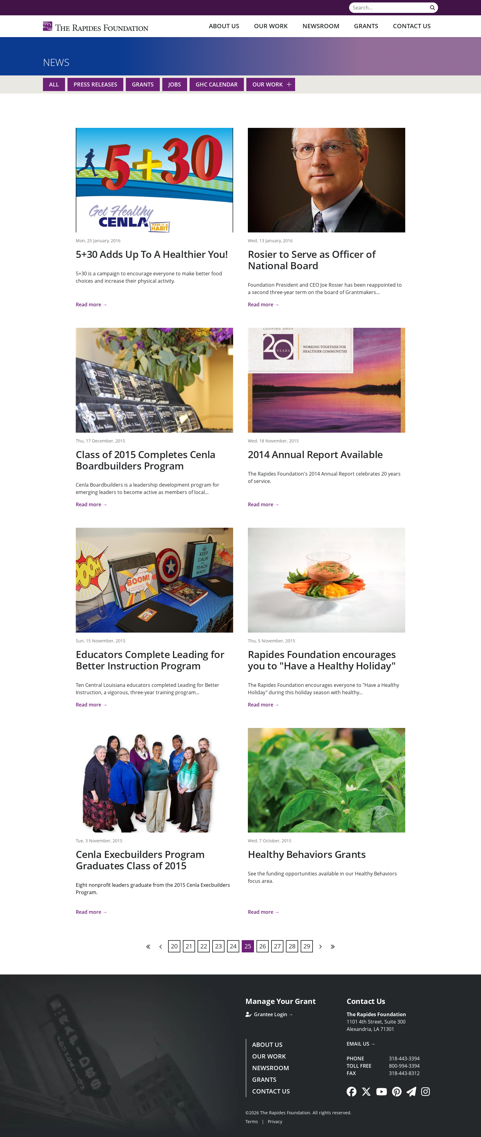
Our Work (271, 26)
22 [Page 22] (203, 946)
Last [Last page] (332, 946)
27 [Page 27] (277, 946)
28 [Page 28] (292, 946)
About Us (224, 26)
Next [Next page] (320, 946)
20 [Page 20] (174, 946)
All (54, 84)
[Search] (393, 7)
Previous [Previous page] (161, 946)
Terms (251, 1121)
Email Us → (361, 1043)
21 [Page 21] (189, 946)
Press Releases (95, 84)
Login (4, 1132)
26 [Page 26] (262, 946)
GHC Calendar (217, 84)
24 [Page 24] (233, 946)
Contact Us (412, 26)
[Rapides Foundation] (95, 26)
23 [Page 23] (218, 946)
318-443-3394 (404, 1058)
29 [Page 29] (306, 946)
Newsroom (320, 26)
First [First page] (148, 946)
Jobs (174, 84)
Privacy (275, 1121)
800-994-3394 (404, 1065)
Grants (366, 26)
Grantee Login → (269, 1014)
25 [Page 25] (247, 946)
